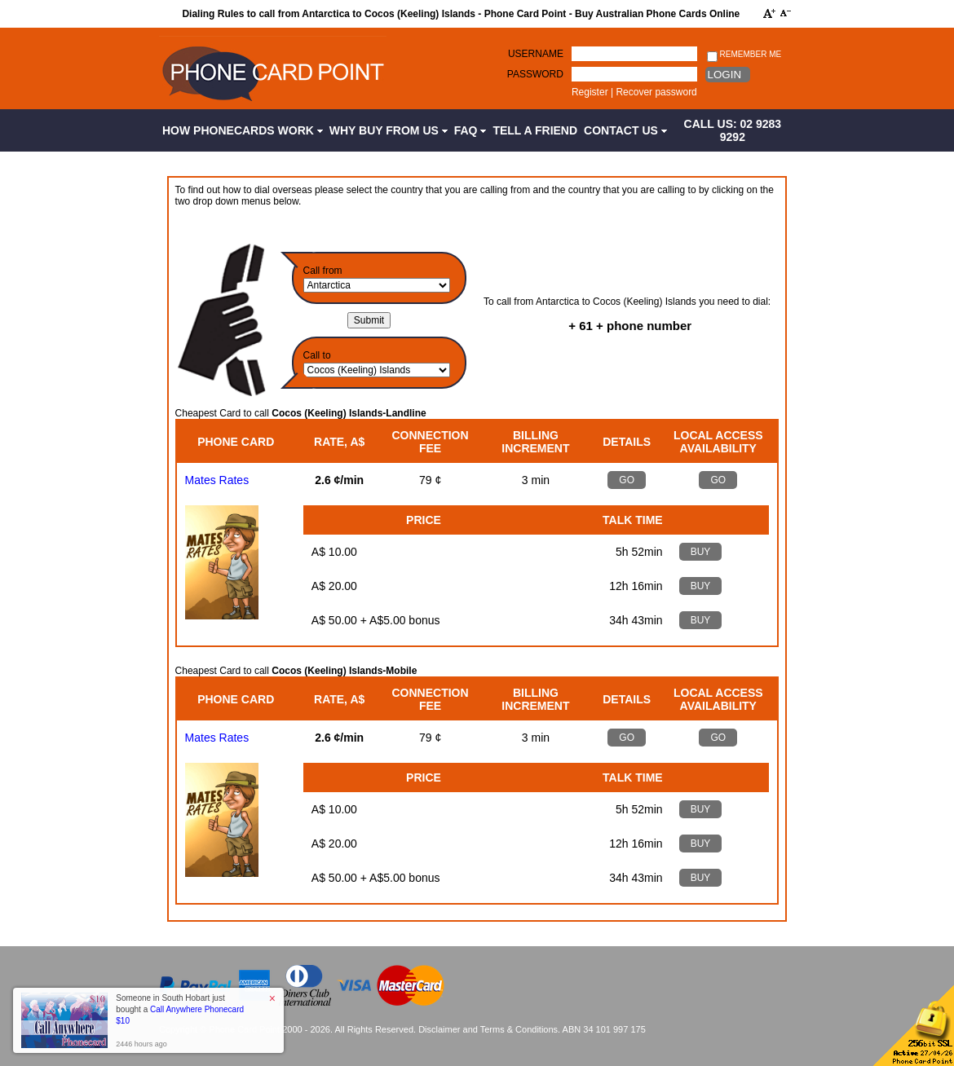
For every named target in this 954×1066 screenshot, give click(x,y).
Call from (322, 270)
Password (535, 74)
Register (590, 92)
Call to (317, 355)
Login (724, 74)
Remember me (744, 55)
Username (535, 53)
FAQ (470, 130)
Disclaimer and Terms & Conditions (488, 1029)
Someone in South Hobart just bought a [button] (180, 1009)
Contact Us (625, 130)
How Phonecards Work (242, 130)
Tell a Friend (534, 130)
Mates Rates (217, 480)
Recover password (656, 92)
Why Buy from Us (388, 130)
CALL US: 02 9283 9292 (733, 130)
